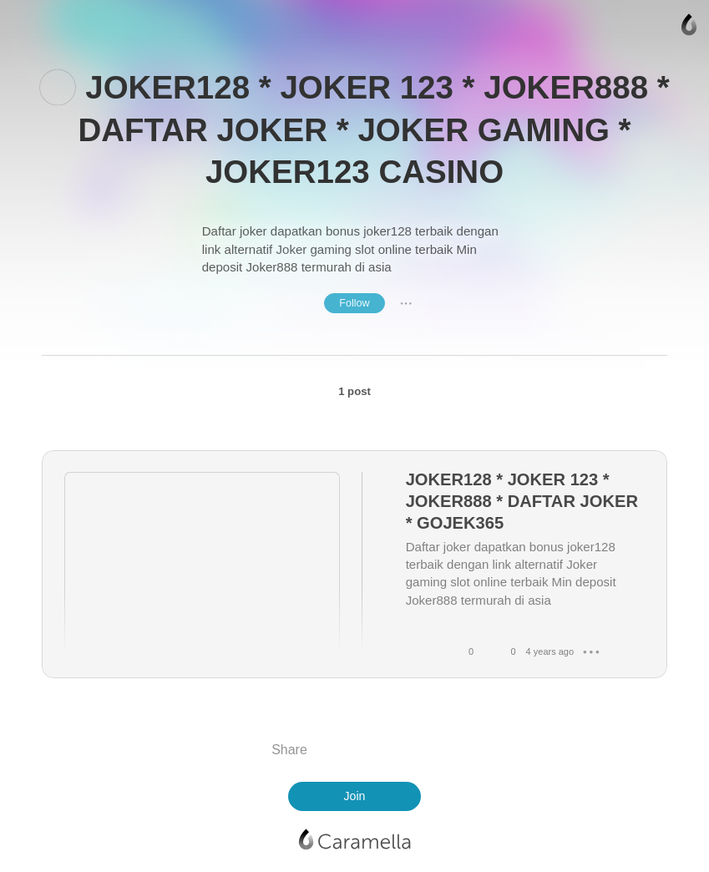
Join (355, 796)
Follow (354, 303)
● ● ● (406, 303)
